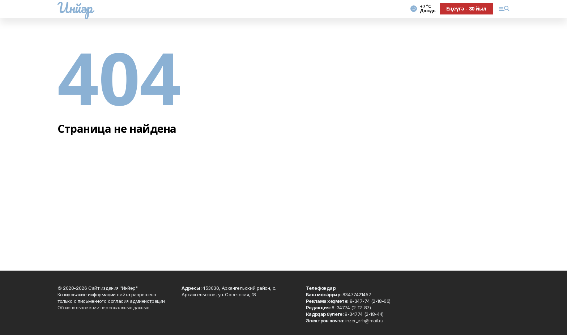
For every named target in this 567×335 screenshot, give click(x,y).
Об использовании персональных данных (103, 307)
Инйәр (75, 7)
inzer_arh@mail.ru (364, 320)
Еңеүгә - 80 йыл (466, 8)
